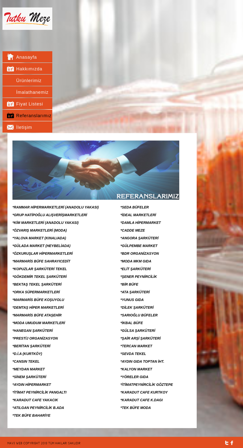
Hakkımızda (29, 68)
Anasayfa (26, 57)
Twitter (227, 443)
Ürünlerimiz (29, 80)
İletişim (24, 127)
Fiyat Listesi (29, 103)
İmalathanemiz (31, 92)
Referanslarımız (31, 115)
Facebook (232, 443)
